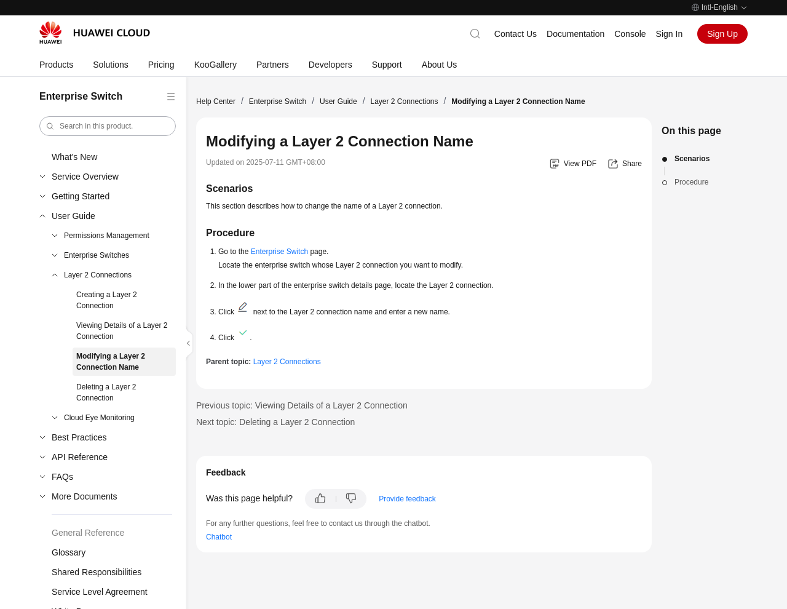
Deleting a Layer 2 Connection (106, 392)
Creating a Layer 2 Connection (106, 300)
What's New (74, 157)
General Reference (88, 533)
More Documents (84, 496)
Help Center (215, 101)
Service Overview (85, 176)
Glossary (68, 552)
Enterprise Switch (277, 101)
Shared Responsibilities (96, 572)
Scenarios (692, 158)
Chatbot (219, 537)
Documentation (575, 34)
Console (630, 34)
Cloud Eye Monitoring (99, 417)
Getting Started (80, 196)
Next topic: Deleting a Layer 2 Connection (275, 422)
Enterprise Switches (96, 255)
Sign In (669, 34)
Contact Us (515, 34)
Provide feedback (407, 499)
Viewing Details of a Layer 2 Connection (122, 331)
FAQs (62, 477)
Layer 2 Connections (98, 275)
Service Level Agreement (100, 592)
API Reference (80, 457)
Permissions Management (106, 235)
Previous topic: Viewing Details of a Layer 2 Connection (302, 405)
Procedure (691, 182)
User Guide (73, 216)
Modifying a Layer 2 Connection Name (110, 362)
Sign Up (722, 34)
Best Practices (79, 437)
